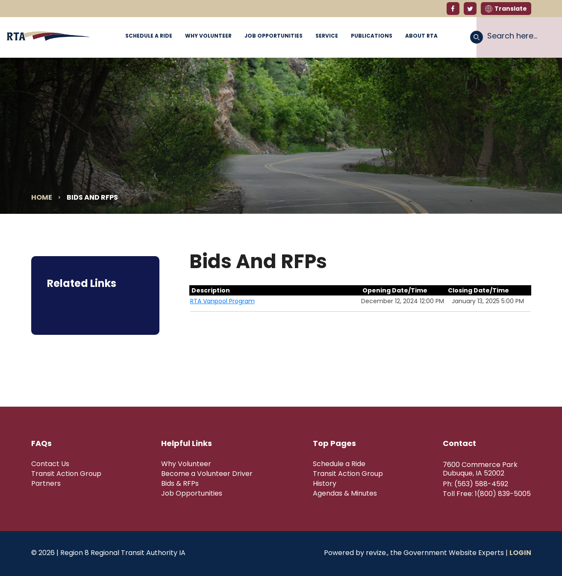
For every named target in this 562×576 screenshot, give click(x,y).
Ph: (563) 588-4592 (475, 484)
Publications (371, 35)
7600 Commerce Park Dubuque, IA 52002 (480, 469)
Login (520, 553)
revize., (377, 553)
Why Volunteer (208, 35)
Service (326, 35)
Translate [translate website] (506, 8)
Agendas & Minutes (345, 493)
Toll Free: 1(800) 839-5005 (487, 493)
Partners (46, 483)
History (324, 483)
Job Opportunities (273, 35)
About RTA (421, 35)
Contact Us (50, 464)
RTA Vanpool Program (222, 301)
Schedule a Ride (148, 35)
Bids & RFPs (180, 483)
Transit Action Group (66, 473)
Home (41, 197)
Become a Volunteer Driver (207, 473)
